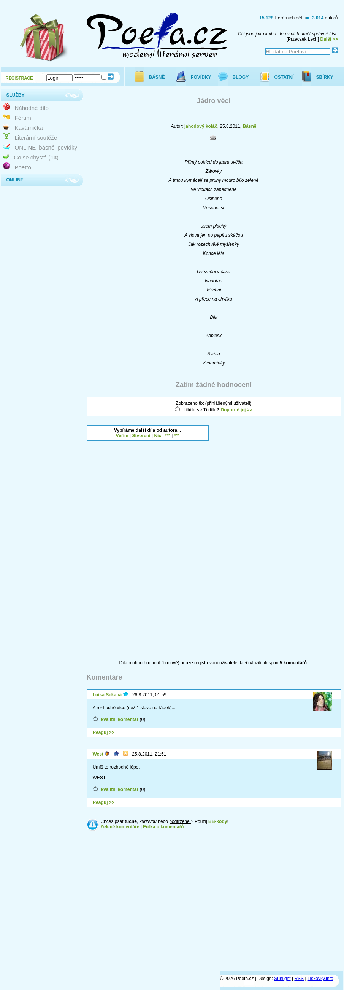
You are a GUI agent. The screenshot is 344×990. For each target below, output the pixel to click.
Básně (249, 126)
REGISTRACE (19, 78)
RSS (299, 978)
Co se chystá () (36, 157)
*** (167, 435)
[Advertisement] (247, 539)
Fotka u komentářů (163, 826)
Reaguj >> (103, 732)
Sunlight (282, 978)
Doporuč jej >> (236, 409)
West (98, 754)
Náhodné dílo (32, 108)
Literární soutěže (36, 137)
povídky (67, 147)
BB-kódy (217, 821)
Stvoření (141, 435)
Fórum (23, 118)
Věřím (122, 435)
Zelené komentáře (120, 826)
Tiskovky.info (320, 978)
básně (46, 147)
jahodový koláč (200, 126)
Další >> (329, 39)
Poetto (23, 167)
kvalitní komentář (120, 719)
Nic (157, 435)
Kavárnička (29, 127)
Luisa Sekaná (107, 694)
